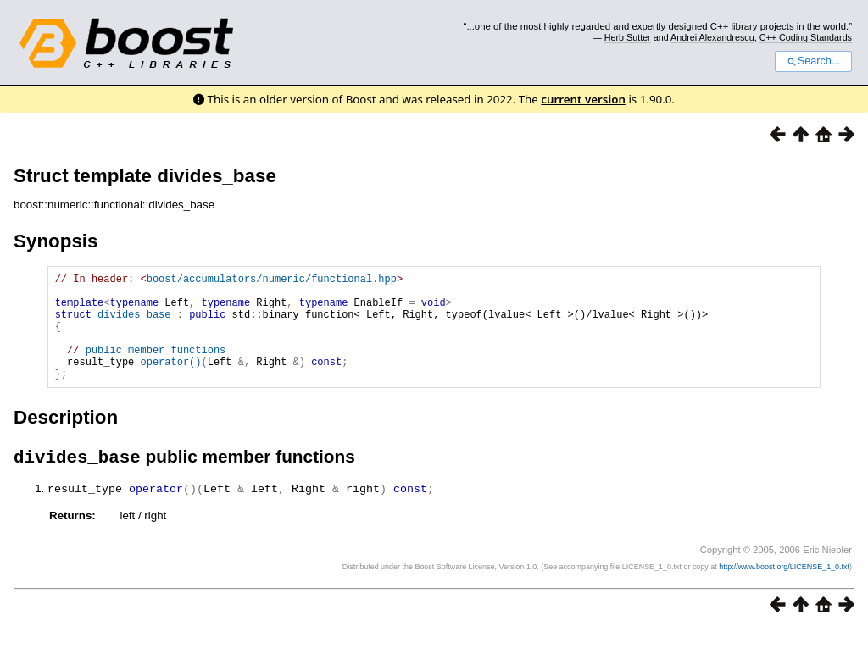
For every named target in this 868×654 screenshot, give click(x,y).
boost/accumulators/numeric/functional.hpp (272, 281)
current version (583, 99)
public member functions (156, 367)
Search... (813, 61)
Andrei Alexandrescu (712, 37)
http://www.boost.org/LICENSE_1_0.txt (784, 591)
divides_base (133, 324)
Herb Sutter (627, 37)
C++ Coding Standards (806, 37)
